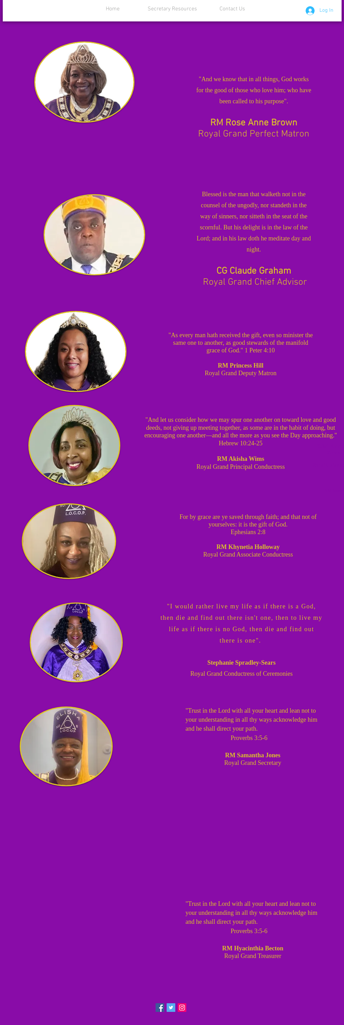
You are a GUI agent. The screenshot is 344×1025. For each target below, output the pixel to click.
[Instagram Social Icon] (182, 1007)
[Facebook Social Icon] (160, 1007)
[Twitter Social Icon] (171, 1007)
